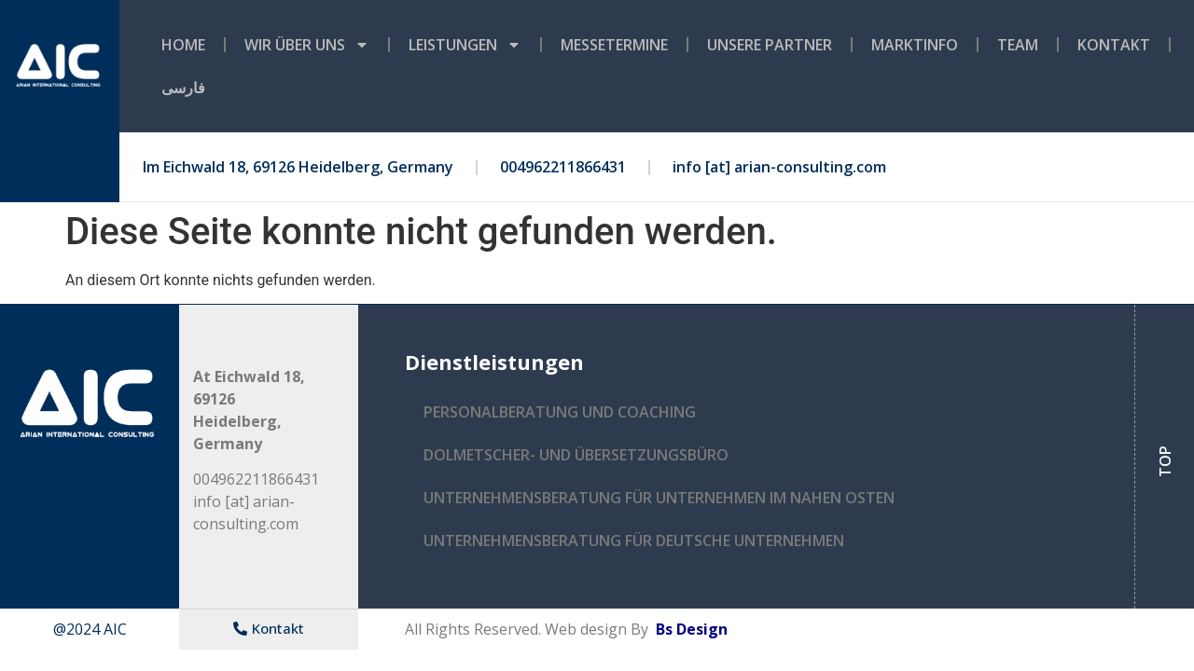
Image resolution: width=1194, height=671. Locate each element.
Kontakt (1113, 44)
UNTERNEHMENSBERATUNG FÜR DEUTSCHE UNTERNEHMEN (633, 540)
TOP (1165, 461)
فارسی (183, 87)
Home (183, 44)
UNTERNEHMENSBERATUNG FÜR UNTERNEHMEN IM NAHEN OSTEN (659, 497)
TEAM (1017, 44)
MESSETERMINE (614, 44)
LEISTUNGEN (465, 45)
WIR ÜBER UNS (306, 45)
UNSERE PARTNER (769, 44)
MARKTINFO (914, 44)
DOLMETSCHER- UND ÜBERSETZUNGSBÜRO (576, 455)
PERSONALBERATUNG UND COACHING (559, 412)
